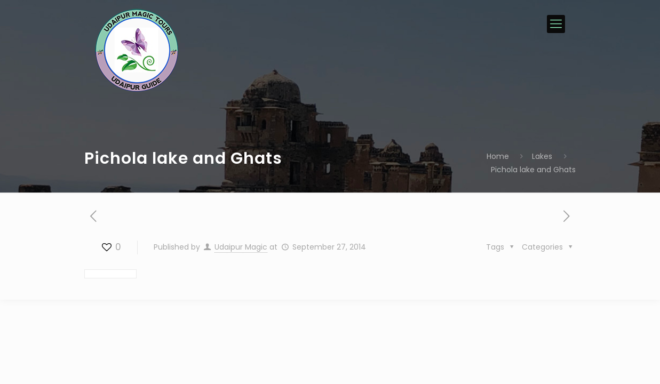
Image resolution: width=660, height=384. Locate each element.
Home (498, 156)
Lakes (542, 156)
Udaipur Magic (240, 247)
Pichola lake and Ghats (533, 169)
